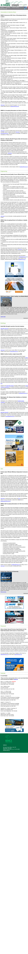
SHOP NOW (3, 316)
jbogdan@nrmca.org (23, 393)
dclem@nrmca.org (18, 654)
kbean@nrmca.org (22, 256)
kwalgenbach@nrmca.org (6, 501)
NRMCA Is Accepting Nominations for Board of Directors (14, 110)
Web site (16, 679)
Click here (2, 105)
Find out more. (3, 591)
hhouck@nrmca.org (4, 133)
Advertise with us (6, 750)
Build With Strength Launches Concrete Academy (12, 326)
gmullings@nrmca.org (15, 564)
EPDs (26, 357)
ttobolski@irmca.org (4, 654)
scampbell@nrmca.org (10, 416)
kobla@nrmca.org (21, 259)
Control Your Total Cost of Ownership (9, 571)
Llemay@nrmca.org (14, 351)
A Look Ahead (4, 675)
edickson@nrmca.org (15, 106)
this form (17, 132)
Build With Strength (4, 328)
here (1, 383)
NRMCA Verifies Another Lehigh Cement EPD (11, 354)
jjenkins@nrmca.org (24, 166)
